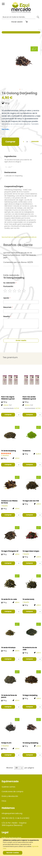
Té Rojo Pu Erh (6, 743)
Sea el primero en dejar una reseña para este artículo (19, 237)
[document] (21, 847)
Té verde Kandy (28, 599)
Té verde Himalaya (8, 647)
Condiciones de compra (12, 791)
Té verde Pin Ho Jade (9, 599)
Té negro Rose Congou (31, 551)
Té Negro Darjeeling (30, 695)
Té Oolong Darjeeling (30, 743)
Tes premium (10, 357)
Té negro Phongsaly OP (9, 551)
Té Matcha (26, 451)
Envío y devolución (10, 796)
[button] (20, 89)
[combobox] (18, 17)
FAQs (4, 801)
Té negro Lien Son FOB (31, 501)
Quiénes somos (8, 787)
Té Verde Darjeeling (8, 451)
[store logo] (21, 7)
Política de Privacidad (11, 838)
